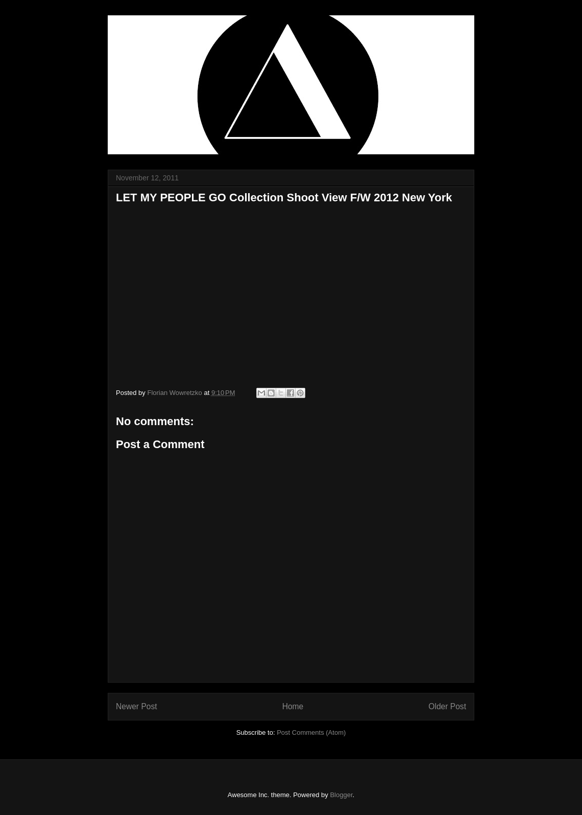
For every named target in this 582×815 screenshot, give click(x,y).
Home (293, 706)
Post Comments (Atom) (311, 732)
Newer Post (136, 706)
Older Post (447, 706)
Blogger (341, 795)
